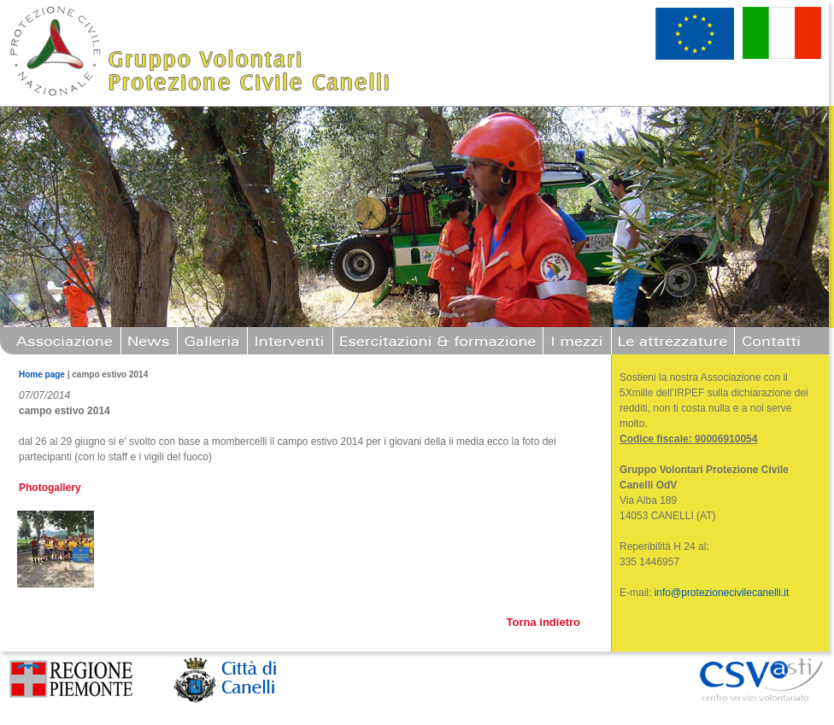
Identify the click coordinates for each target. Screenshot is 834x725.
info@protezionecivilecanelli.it (722, 593)
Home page (42, 374)
